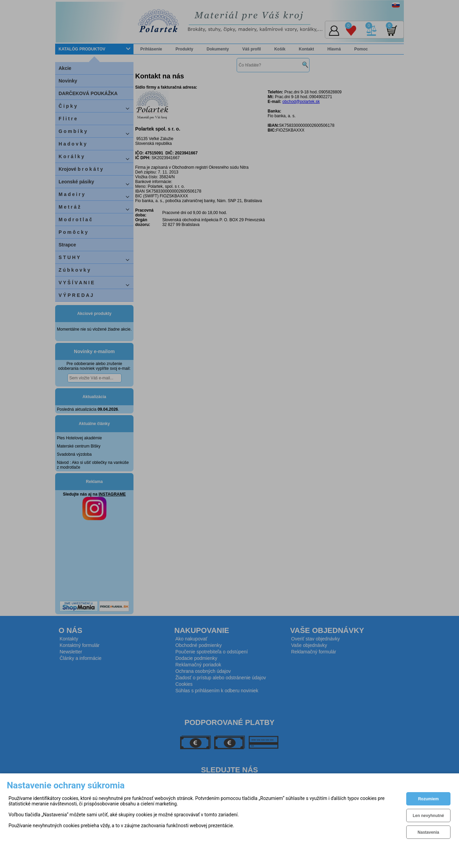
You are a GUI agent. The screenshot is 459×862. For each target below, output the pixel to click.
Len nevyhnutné (428, 815)
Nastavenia (428, 832)
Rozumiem (428, 799)
